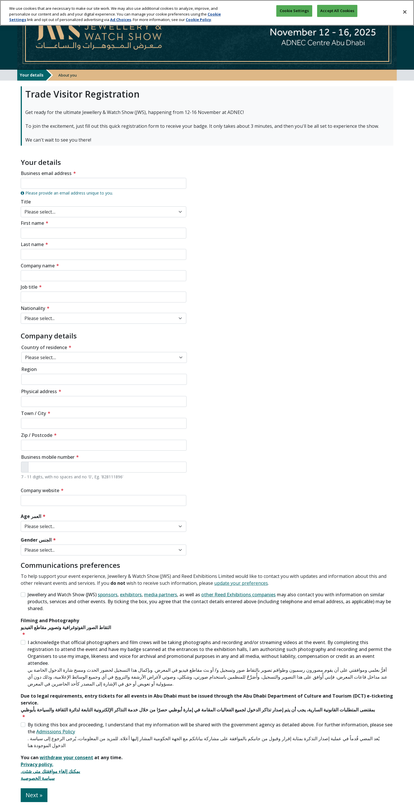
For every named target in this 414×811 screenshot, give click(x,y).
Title (26, 202)
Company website (40, 490)
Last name (32, 244)
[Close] (404, 11)
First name (32, 223)
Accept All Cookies (337, 11)
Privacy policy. (37, 764)
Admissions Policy (55, 731)
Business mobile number (47, 457)
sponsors (108, 594)
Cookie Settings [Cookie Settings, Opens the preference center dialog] (294, 11)
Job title (29, 287)
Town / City (33, 413)
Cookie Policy (198, 18)
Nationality (33, 308)
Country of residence (44, 347)
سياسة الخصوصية (38, 778)
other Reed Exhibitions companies (238, 594)
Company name (38, 265)
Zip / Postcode (36, 435)
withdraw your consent (66, 757)
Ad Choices (120, 18)
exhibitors (131, 594)
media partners (160, 594)
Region (29, 369)
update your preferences (241, 583)
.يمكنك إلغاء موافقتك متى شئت (50, 771)
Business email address (46, 173)
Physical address (39, 391)
